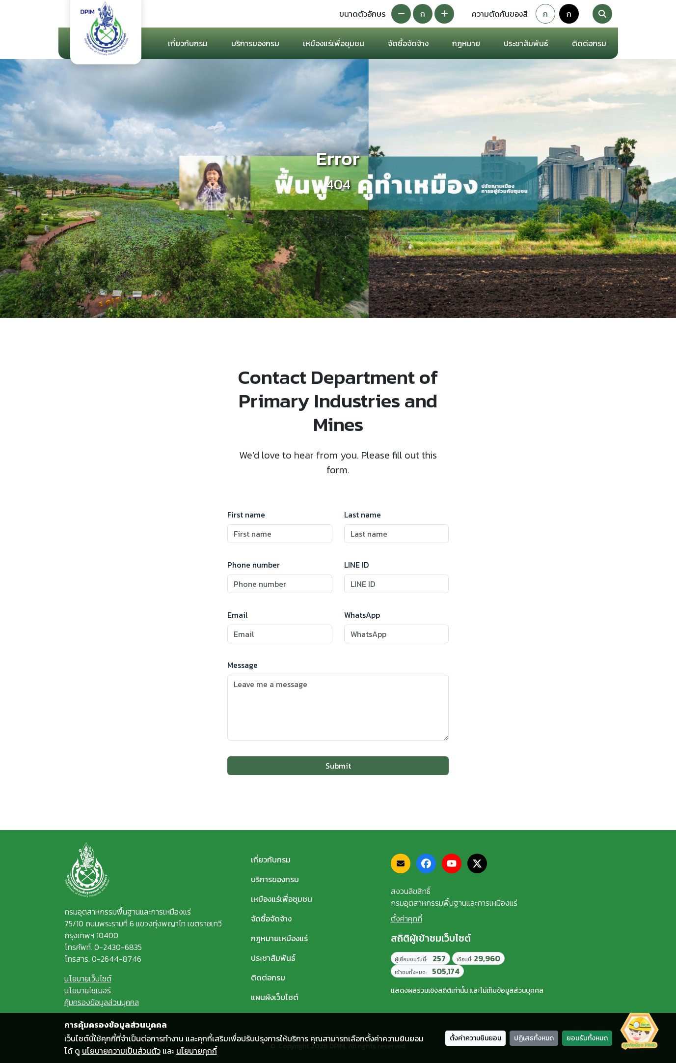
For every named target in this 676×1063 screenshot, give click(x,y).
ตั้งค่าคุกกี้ (406, 918)
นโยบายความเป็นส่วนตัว (121, 1051)
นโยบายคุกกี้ (196, 1051)
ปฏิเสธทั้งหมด (534, 1038)
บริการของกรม (275, 879)
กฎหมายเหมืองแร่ (279, 938)
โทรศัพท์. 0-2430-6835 (103, 947)
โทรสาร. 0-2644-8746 (102, 959)
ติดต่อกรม (268, 977)
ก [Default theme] (545, 14)
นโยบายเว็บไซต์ (87, 978)
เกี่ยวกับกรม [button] (188, 43)
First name (246, 514)
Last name (362, 514)
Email (237, 615)
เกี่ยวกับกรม (271, 859)
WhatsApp (362, 615)
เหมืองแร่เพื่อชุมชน (333, 43)
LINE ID (356, 565)
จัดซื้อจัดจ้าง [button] (408, 43)
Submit (338, 766)
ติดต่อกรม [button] (589, 43)
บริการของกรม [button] (255, 43)
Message (242, 665)
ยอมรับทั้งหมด (587, 1038)
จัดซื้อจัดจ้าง (271, 918)
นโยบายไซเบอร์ (87, 990)
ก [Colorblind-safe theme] (569, 14)
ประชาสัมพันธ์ (273, 958)
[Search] (602, 14)
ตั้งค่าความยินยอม (475, 1038)
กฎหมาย (466, 43)
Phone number (253, 565)
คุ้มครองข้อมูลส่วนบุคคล (101, 1002)
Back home (338, 218)
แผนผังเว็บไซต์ (274, 997)
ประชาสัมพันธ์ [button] (526, 43)
